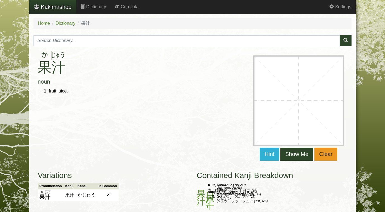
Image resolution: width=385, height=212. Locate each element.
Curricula (126, 6)
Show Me (296, 154)
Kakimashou (53, 7)
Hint (269, 154)
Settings (340, 6)
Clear (326, 154)
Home (44, 23)
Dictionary (93, 6)
